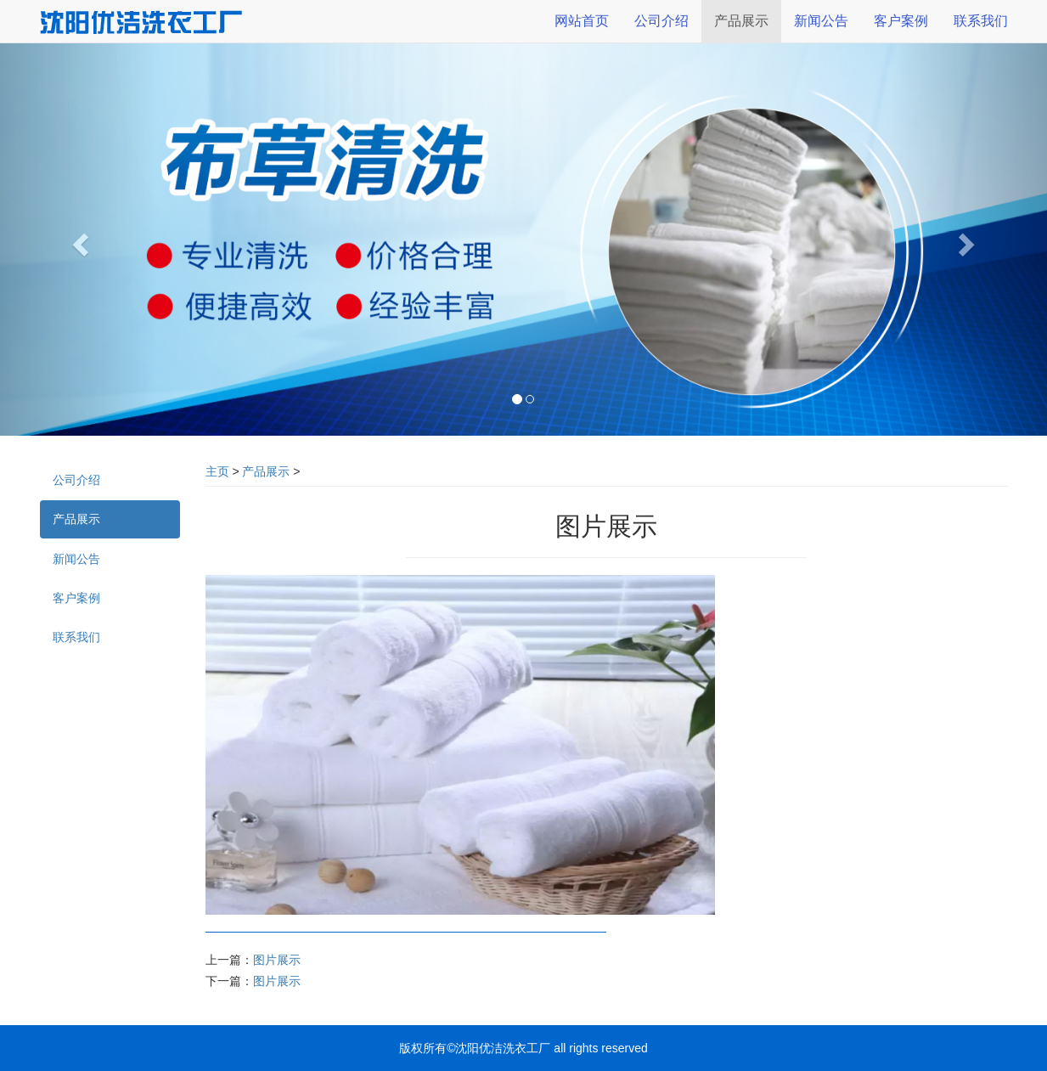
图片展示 (277, 960)
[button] (78, 239)
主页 (217, 471)
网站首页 (581, 21)
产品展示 (266, 471)
